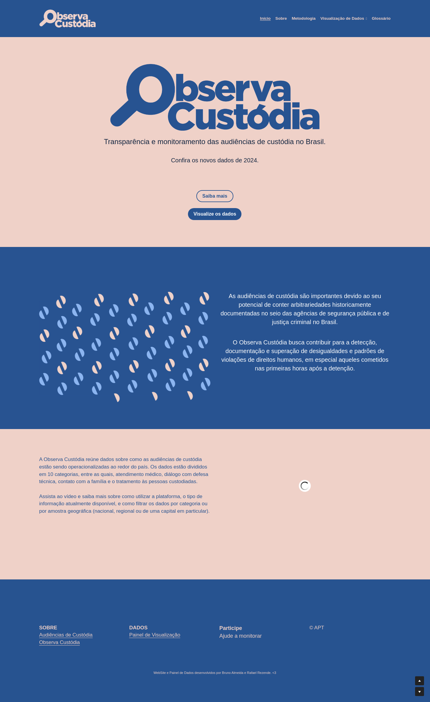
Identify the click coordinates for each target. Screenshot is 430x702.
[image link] (67, 18)
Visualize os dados (214, 213)
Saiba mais (214, 196)
